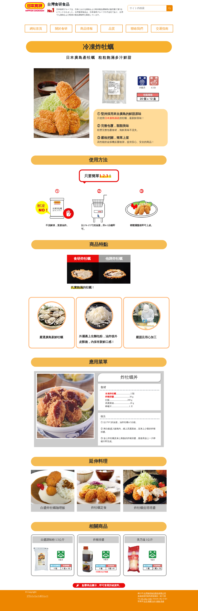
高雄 (162, 601)
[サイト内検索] (145, 8)
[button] (61, 28)
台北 (145, 601)
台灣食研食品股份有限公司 (155, 593)
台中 (154, 601)
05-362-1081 (146, 599)
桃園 (150, 601)
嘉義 (158, 601)
